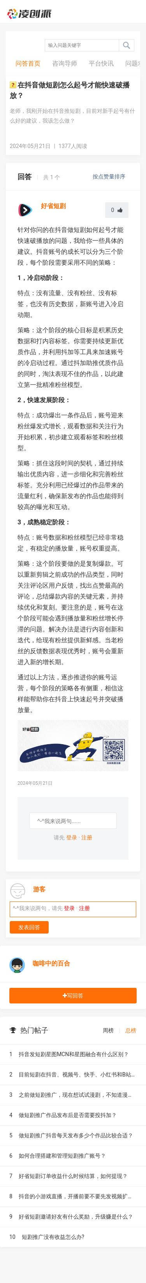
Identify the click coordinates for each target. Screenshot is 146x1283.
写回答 (73, 996)
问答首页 (28, 63)
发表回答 (29, 927)
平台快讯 (101, 63)
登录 (71, 837)
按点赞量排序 (110, 176)
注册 (86, 837)
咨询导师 (64, 63)
